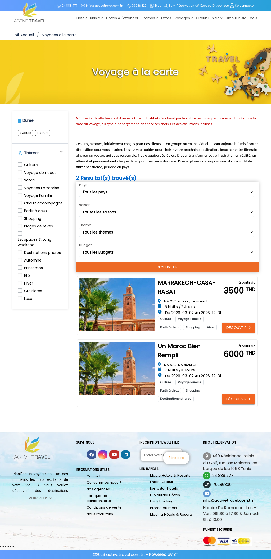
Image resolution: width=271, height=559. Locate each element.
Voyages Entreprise (41, 187)
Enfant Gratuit (161, 481)
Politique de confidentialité (99, 498)
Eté (27, 275)
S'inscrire (189, 455)
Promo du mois (163, 507)
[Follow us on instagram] (103, 455)
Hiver (28, 283)
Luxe (28, 298)
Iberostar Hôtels (164, 488)
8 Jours (42, 133)
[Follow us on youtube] (114, 455)
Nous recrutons (100, 513)
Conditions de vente (104, 507)
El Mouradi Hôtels (164, 494)
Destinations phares (42, 252)
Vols (253, 18)
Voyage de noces (40, 172)
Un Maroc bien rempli (179, 350)
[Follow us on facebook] (92, 455)
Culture (31, 164)
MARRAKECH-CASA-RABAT (186, 287)
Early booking (161, 501)
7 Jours (25, 133)
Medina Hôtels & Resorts (171, 514)
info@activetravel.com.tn (228, 500)
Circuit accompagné (43, 203)
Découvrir (238, 327)
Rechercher (167, 267)
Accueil (24, 35)
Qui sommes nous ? (104, 482)
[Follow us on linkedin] (125, 455)
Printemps (33, 268)
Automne (33, 260)
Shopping (32, 218)
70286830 (222, 484)
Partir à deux (35, 210)
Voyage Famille (38, 195)
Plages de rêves (38, 226)
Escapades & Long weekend (34, 242)
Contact (93, 476)
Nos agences (98, 489)
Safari (29, 180)
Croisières (33, 291)
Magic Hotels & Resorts (169, 475)
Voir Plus (40, 498)
